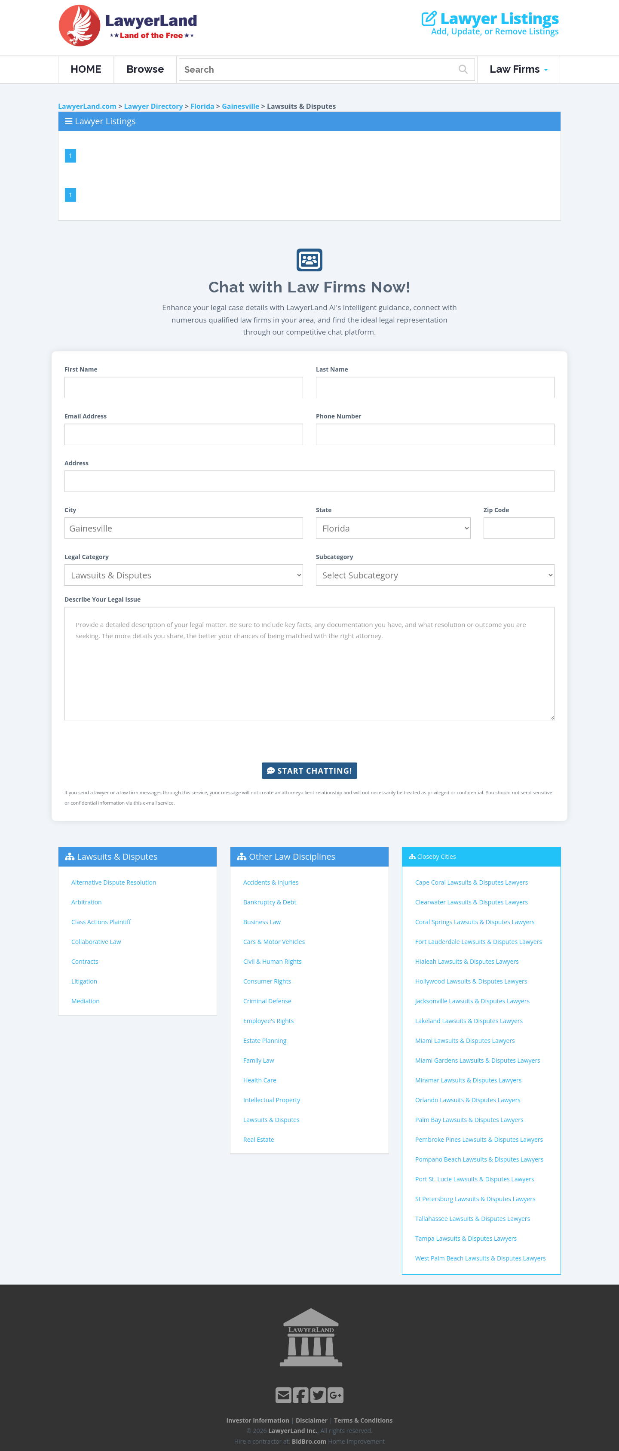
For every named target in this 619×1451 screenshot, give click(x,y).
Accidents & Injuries (270, 882)
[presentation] (309, 741)
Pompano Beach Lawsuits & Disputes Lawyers (479, 1159)
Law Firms (519, 69)
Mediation (85, 1001)
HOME (85, 69)
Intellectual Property (271, 1100)
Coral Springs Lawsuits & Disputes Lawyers (475, 922)
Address (76, 463)
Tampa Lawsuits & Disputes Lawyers (466, 1238)
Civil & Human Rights (272, 961)
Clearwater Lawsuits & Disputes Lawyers (471, 902)
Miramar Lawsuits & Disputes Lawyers (468, 1080)
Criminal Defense (267, 1001)
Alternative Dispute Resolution (113, 882)
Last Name (332, 369)
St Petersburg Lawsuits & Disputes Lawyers (475, 1199)
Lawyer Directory (153, 106)
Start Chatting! (309, 770)
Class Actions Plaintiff (101, 922)
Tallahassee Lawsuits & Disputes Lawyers (472, 1218)
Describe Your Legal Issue (102, 599)
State (324, 510)
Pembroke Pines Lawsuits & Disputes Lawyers (479, 1139)
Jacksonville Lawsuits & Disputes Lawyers (472, 1001)
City (70, 510)
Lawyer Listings (490, 18)
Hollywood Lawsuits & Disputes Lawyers (471, 981)
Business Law (262, 922)
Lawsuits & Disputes (117, 856)
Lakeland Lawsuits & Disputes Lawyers (469, 1021)
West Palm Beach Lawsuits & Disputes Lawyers (480, 1258)
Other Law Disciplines (292, 856)
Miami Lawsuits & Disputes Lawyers (465, 1040)
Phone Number (339, 416)
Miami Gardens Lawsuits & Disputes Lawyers (477, 1060)
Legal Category (86, 557)
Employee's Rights (268, 1021)
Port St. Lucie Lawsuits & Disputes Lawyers (474, 1179)
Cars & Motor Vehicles (274, 942)
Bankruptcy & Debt (269, 902)
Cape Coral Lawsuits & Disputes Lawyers (471, 882)
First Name (81, 369)
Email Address (85, 416)
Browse (145, 69)
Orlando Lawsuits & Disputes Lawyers (468, 1100)
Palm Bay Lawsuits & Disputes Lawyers (469, 1120)
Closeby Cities (436, 856)
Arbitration (86, 902)
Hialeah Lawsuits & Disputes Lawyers (467, 961)
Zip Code (496, 510)
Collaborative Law (96, 942)
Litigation (84, 981)
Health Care (259, 1080)
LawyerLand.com (87, 106)
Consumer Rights (267, 981)
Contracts (84, 961)
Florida (202, 106)
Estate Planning (264, 1040)
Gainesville (240, 106)
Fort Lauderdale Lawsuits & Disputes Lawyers (478, 942)
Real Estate (258, 1139)
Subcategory (334, 557)
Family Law (258, 1060)
